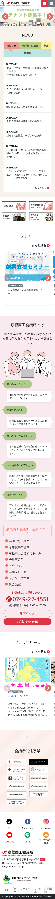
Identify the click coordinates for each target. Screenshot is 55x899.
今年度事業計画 (19, 547)
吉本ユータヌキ (18, 696)
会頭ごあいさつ (19, 541)
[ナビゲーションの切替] (51, 3)
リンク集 (37, 890)
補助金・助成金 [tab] (30, 45)
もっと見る (41, 188)
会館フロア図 (18, 572)
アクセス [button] (27, 613)
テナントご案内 (19, 578)
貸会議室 (15, 584)
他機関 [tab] (27, 53)
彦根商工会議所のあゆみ (25, 553)
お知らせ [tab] (11, 45)
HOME (5, 890)
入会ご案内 (16, 565)
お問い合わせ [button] (27, 621)
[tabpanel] (27, 124)
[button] (5, 16)
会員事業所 (16, 559)
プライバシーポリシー (20, 890)
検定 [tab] (46, 45)
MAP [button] (42, 859)
